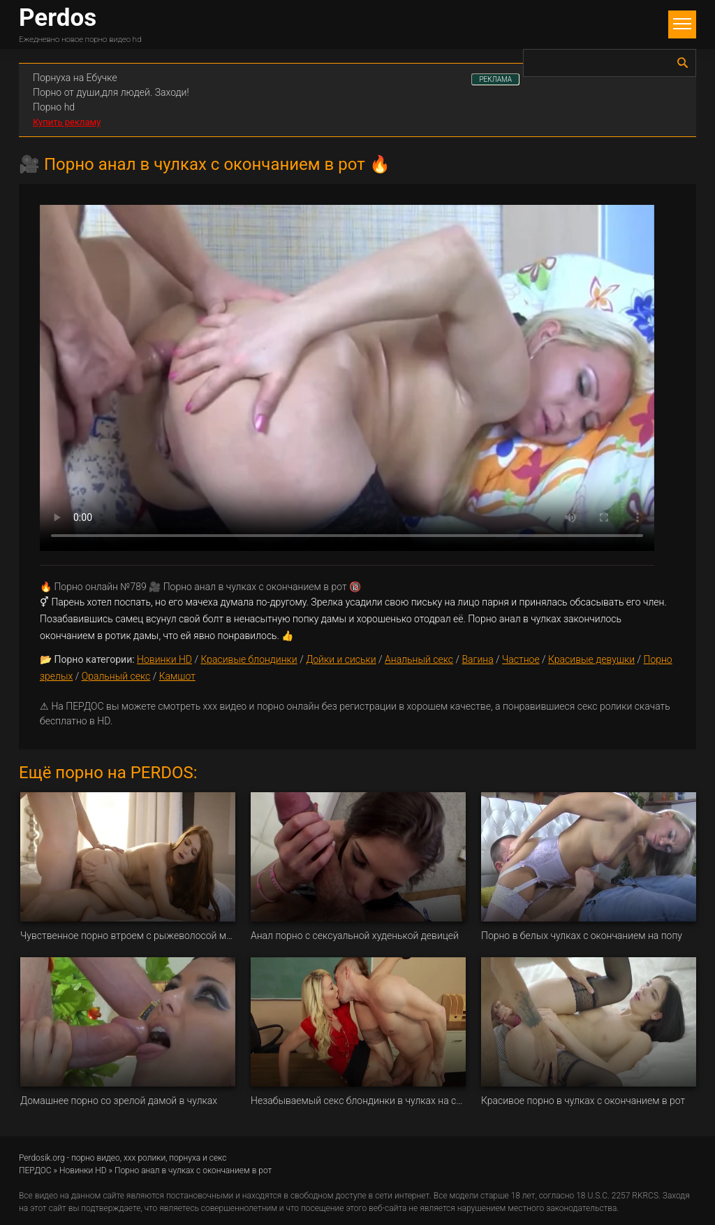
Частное (521, 659)
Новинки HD (164, 659)
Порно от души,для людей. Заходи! (111, 92)
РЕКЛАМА (495, 79)
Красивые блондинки (248, 659)
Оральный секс (116, 676)
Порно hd (54, 107)
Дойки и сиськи (341, 659)
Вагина (477, 659)
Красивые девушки (591, 659)
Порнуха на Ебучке (75, 77)
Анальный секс (419, 659)
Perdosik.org (42, 1158)
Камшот (177, 676)
